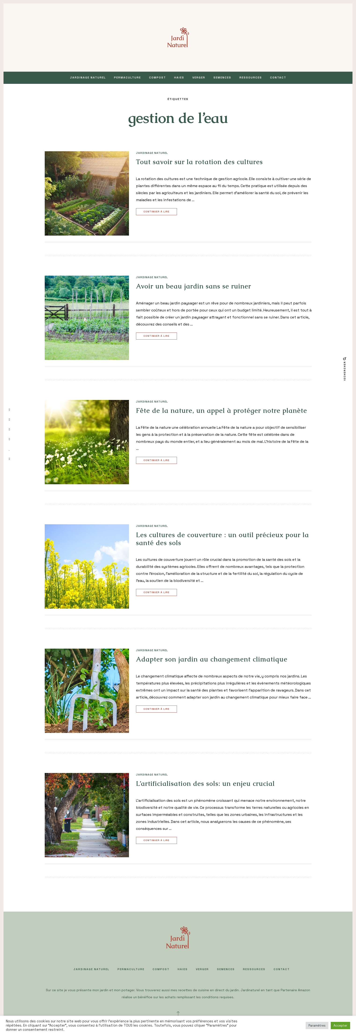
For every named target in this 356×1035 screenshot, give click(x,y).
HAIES (179, 77)
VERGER (198, 77)
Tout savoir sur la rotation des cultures (199, 162)
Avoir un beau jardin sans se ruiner (193, 286)
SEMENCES (222, 77)
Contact (278, 77)
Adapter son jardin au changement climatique (211, 659)
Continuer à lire (157, 212)
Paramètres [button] (317, 1026)
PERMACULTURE (127, 77)
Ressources (250, 77)
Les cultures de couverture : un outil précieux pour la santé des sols (222, 539)
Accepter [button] (340, 1026)
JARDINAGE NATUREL (88, 77)
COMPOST (157, 77)
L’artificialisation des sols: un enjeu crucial (205, 783)
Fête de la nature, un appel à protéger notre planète (221, 410)
